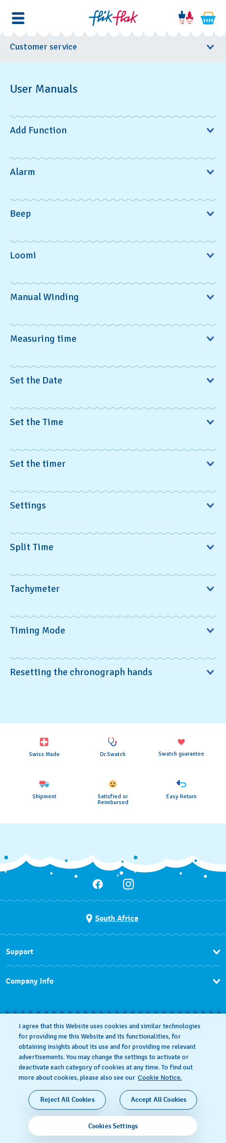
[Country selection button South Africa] (112, 919)
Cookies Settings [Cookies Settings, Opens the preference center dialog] (113, 1126)
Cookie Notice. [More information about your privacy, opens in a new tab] (160, 1077)
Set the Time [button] (113, 422)
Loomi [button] (113, 255)
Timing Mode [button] (113, 630)
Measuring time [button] (113, 338)
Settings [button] (113, 505)
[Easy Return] (181, 789)
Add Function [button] (113, 130)
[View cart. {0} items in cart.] (208, 18)
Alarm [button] (113, 172)
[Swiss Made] (44, 747)
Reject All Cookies (67, 1099)
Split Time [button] (113, 547)
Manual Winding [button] (113, 297)
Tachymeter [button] (113, 589)
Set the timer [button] (113, 463)
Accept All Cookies (159, 1099)
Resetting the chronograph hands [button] (113, 672)
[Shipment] (44, 789)
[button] (18, 18)
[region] (113, 1078)
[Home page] (113, 18)
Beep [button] (113, 213)
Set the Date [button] (113, 380)
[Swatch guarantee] (181, 747)
